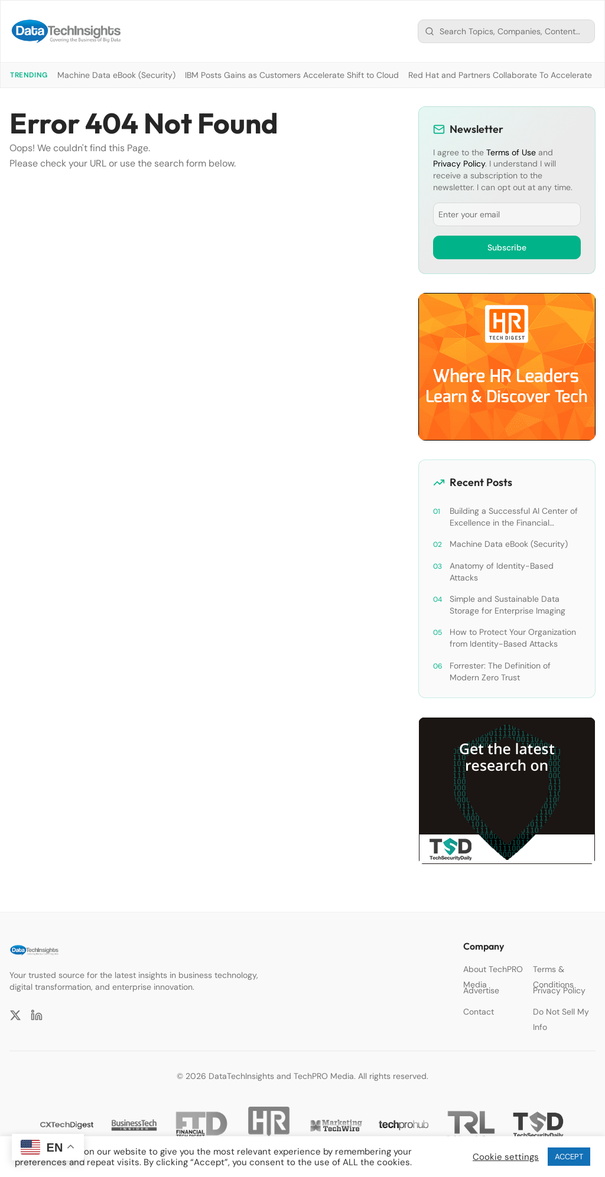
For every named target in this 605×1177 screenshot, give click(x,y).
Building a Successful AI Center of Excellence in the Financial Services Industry (514, 517)
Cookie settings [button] (506, 1157)
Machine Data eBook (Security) (116, 75)
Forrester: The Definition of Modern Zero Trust (500, 671)
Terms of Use (511, 152)
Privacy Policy (459, 163)
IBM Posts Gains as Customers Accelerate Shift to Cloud (292, 75)
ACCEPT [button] (569, 1157)
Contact (478, 1011)
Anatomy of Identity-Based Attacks (502, 571)
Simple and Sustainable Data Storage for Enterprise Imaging (507, 605)
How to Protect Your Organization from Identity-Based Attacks (513, 638)
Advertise (481, 990)
